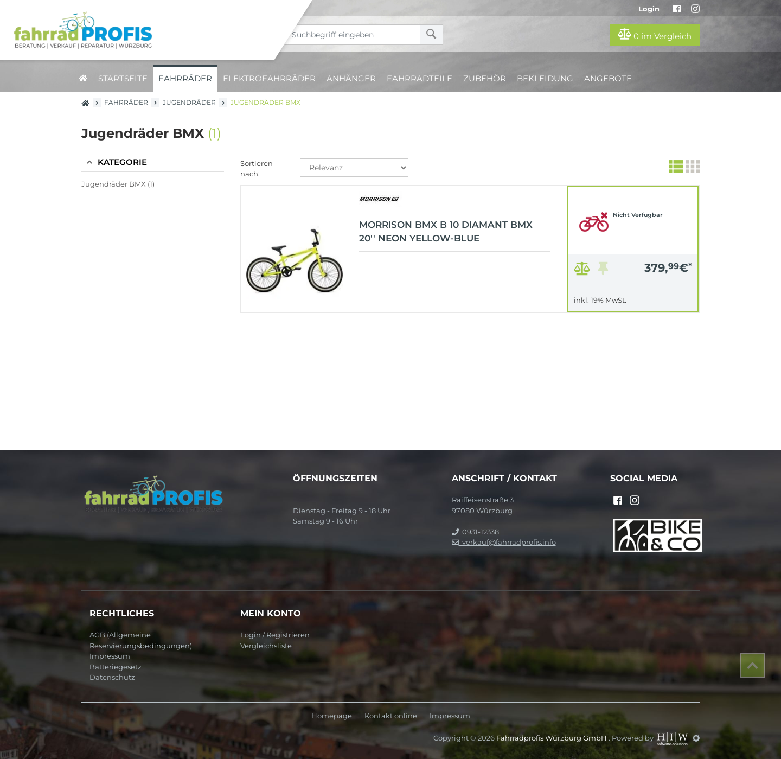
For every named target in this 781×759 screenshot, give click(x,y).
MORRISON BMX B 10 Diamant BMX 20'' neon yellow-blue (446, 231)
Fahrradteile (419, 78)
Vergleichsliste (266, 645)
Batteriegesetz (115, 666)
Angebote (608, 78)
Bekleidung (545, 78)
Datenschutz (112, 677)
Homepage (331, 715)
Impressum (109, 656)
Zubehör (484, 78)
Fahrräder (185, 78)
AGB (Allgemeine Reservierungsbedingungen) (140, 640)
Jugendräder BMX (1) (118, 184)
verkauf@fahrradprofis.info (504, 542)
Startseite (123, 78)
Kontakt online (390, 715)
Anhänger (351, 78)
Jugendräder (189, 102)
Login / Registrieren (275, 634)
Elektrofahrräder (269, 78)
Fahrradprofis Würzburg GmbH (552, 738)
